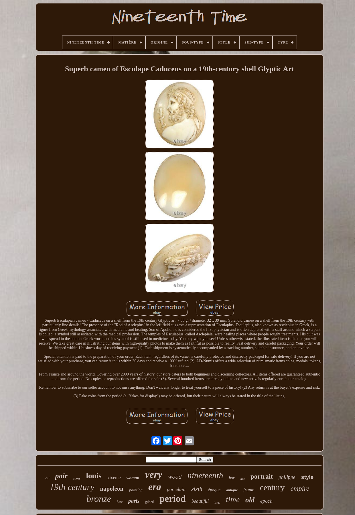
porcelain (176, 489)
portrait (262, 476)
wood (175, 476)
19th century (72, 487)
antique (232, 490)
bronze (98, 499)
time (233, 499)
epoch (266, 501)
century (272, 487)
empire (300, 488)
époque (214, 490)
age (242, 478)
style (307, 477)
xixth (196, 489)
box (231, 478)
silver (76, 478)
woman (133, 477)
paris (133, 501)
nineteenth (205, 475)
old (250, 500)
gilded (149, 502)
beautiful (200, 501)
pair (61, 476)
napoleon (111, 488)
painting (136, 490)
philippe (287, 477)
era (154, 486)
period (172, 499)
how (120, 502)
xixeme (114, 477)
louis (93, 475)
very (153, 474)
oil (48, 478)
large (217, 502)
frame (248, 489)
